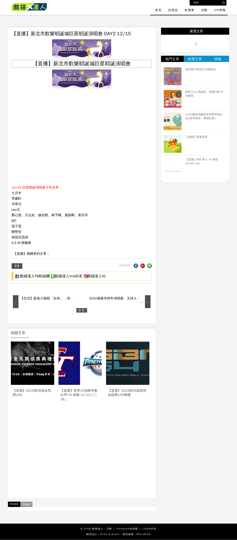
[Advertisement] (82, 453)
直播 (17, 266)
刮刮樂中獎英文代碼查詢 (200, 69)
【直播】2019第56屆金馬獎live (32, 393)
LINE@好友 (149, 528)
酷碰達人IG (94, 276)
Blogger (26, 504)
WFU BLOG (143, 534)
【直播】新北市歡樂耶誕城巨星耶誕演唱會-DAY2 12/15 (71, 34)
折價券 (189, 10)
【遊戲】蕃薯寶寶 (196, 137)
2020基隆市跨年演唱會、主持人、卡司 (118, 298)
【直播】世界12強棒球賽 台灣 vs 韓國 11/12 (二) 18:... (79, 395)
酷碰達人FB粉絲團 (32, 276)
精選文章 (195, 59)
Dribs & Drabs (110, 534)
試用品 (173, 10)
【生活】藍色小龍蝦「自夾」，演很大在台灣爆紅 (56, 298)
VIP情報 (220, 10)
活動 (204, 10)
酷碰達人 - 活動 (102, 528)
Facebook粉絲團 (127, 528)
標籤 (217, 59)
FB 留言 (14, 504)
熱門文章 (172, 59)
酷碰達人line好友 (66, 276)
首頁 (158, 10)
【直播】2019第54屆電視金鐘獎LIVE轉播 (127, 393)
